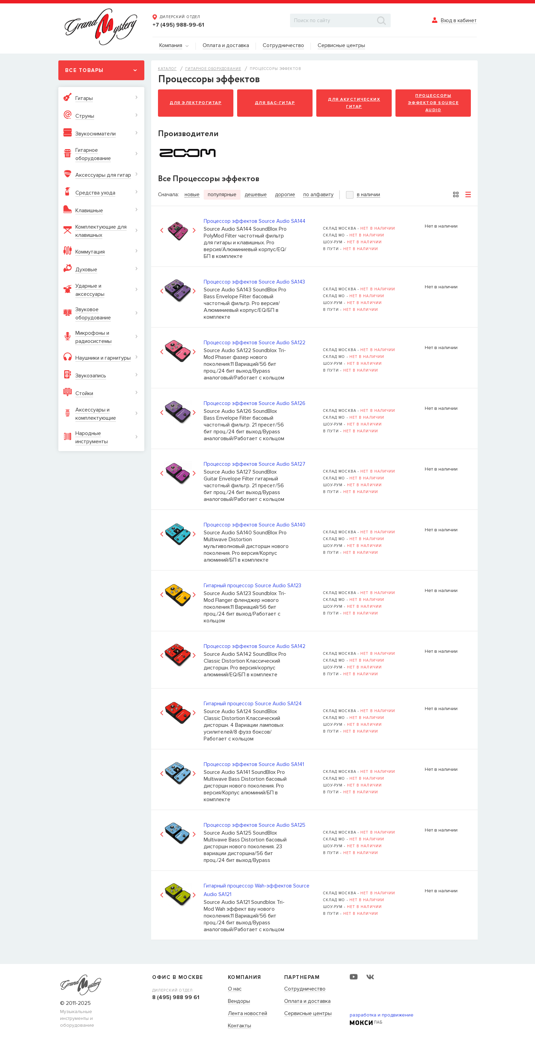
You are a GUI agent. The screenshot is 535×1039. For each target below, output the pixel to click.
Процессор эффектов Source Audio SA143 (254, 282)
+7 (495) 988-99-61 (178, 24)
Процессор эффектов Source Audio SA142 (254, 646)
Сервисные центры (308, 1013)
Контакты (239, 1026)
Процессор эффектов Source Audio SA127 (254, 464)
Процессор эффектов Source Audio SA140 (254, 525)
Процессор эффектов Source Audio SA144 (254, 221)
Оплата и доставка (307, 1001)
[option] (178, 230)
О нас (235, 989)
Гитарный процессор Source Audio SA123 (252, 585)
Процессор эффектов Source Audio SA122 (254, 343)
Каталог (167, 69)
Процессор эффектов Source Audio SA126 (254, 403)
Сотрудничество (305, 989)
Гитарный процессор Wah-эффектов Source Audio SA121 (256, 890)
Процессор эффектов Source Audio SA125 (254, 825)
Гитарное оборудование (213, 69)
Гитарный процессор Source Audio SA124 (253, 704)
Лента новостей (247, 1013)
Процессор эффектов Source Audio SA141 (254, 764)
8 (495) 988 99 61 (175, 997)
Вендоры (239, 1001)
